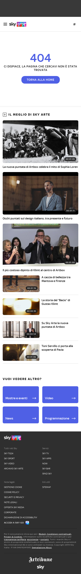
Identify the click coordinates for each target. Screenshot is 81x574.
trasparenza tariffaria (15, 539)
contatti (44, 539)
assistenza (32, 539)
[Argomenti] (74, 24)
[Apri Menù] (5, 24)
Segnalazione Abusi (42, 547)
